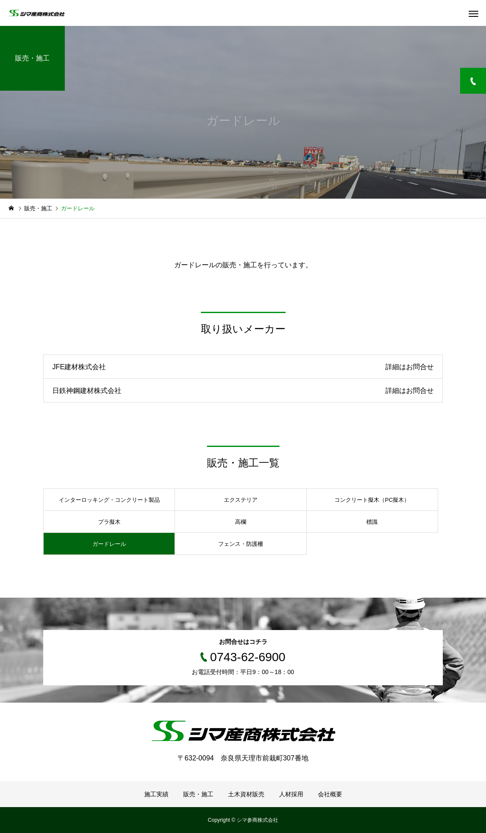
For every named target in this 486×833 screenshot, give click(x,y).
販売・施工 (198, 794)
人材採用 (291, 794)
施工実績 (156, 794)
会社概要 (330, 794)
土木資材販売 (246, 794)
